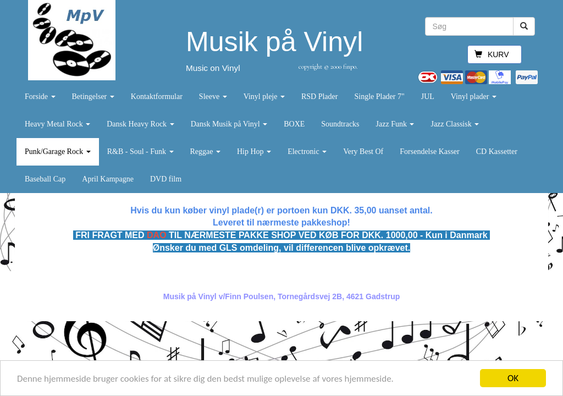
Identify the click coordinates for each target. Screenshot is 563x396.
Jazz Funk (395, 124)
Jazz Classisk (454, 124)
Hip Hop (254, 151)
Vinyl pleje (264, 96)
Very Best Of (363, 151)
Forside (40, 96)
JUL (427, 96)
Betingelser (93, 96)
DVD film (165, 179)
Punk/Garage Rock (58, 151)
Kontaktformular (157, 96)
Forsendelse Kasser (429, 151)
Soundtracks (340, 124)
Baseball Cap (45, 179)
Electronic (307, 151)
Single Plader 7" (379, 96)
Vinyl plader (473, 96)
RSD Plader (319, 96)
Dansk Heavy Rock (140, 124)
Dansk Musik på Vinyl (229, 124)
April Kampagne (108, 179)
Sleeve (213, 96)
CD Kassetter (496, 151)
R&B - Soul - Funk (140, 151)
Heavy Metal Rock (57, 124)
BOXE (294, 124)
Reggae (205, 151)
